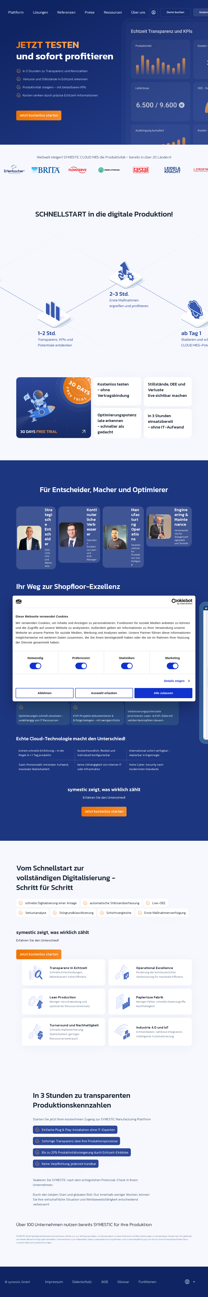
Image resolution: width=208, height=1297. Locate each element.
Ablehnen (44, 693)
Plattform (16, 12)
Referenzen (66, 12)
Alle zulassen (163, 693)
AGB (104, 1281)
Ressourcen (113, 12)
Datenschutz (82, 1281)
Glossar (123, 1281)
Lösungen (40, 12)
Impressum (54, 1281)
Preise (89, 12)
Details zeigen (174, 681)
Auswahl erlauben (104, 693)
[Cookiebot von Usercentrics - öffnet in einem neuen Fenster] (174, 602)
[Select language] (190, 1281)
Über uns (138, 12)
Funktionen (147, 1281)
